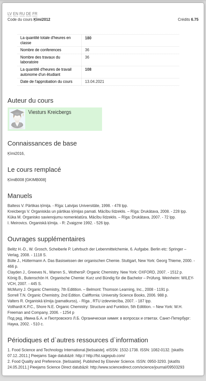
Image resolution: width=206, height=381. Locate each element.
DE (28, 14)
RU (22, 14)
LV (10, 14)
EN (15, 14)
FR (34, 14)
